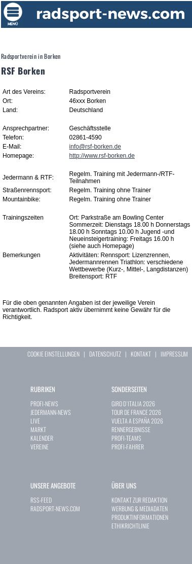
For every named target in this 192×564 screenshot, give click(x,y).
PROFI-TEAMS (126, 438)
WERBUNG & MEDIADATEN (139, 508)
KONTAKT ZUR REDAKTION (139, 500)
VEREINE (39, 446)
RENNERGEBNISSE (130, 429)
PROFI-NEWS (44, 403)
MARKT (38, 429)
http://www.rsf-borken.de (102, 155)
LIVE (35, 420)
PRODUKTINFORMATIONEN (139, 517)
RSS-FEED (41, 500)
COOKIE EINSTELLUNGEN (53, 353)
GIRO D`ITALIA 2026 (133, 403)
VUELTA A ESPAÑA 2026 (137, 420)
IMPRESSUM (174, 353)
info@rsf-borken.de (95, 146)
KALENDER (41, 438)
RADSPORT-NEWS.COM (55, 508)
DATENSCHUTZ (105, 353)
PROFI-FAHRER (127, 446)
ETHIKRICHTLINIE (130, 525)
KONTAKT (141, 353)
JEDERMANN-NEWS (50, 412)
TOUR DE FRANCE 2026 (136, 412)
